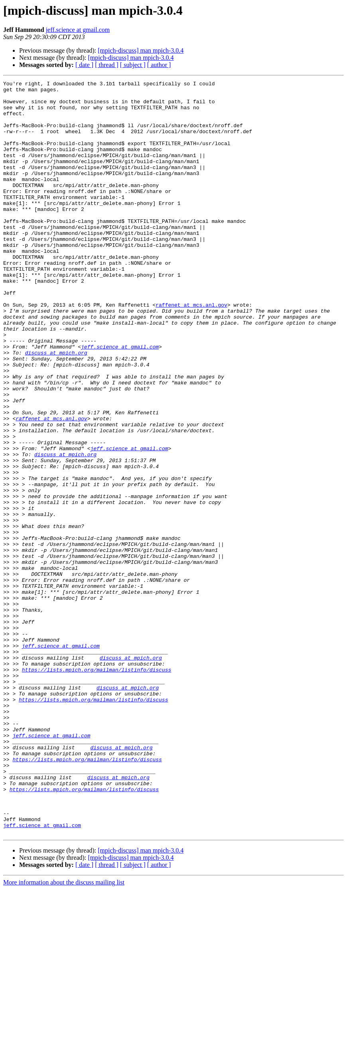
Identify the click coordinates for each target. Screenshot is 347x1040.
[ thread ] (106, 64)
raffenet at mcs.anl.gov (191, 350)
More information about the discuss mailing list (63, 1033)
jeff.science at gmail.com (78, 29)
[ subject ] (133, 64)
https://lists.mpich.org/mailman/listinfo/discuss (96, 788)
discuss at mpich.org (56, 407)
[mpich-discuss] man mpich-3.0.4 (140, 50)
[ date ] (84, 64)
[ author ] (159, 64)
